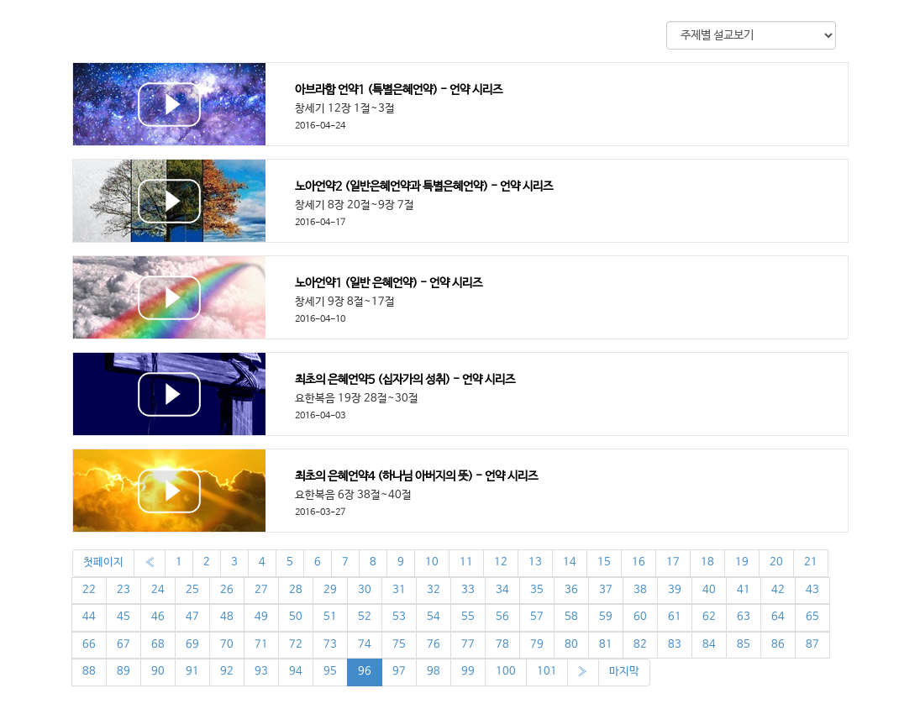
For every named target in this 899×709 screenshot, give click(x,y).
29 (330, 590)
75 (399, 644)
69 (192, 644)
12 (500, 562)
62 (709, 617)
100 (506, 671)
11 (466, 562)
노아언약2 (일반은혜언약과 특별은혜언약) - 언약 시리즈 (424, 186)
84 (709, 644)
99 (468, 671)
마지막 (624, 671)
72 (295, 644)
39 (674, 590)
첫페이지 (103, 562)
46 (158, 617)
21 (811, 562)
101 (547, 671)
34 (502, 590)
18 (707, 562)
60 (640, 617)
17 (673, 562)
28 (295, 590)
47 (192, 617)
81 (605, 644)
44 (89, 617)
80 (571, 644)
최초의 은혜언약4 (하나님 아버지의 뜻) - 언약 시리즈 (416, 476)
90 (158, 671)
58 (571, 617)
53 (399, 617)
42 (778, 590)
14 (569, 562)
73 (330, 644)
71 (261, 644)
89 (123, 671)
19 (742, 562)
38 (640, 590)
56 (502, 617)
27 (261, 590)
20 (776, 562)
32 (433, 590)
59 (605, 617)
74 (364, 644)
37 (605, 590)
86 (778, 644)
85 (743, 644)
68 (158, 644)
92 (227, 671)
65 (812, 617)
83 (674, 644)
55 (468, 617)
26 (227, 590)
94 (295, 671)
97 (399, 671)
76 (433, 644)
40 (709, 590)
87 (812, 644)
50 (295, 617)
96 (364, 671)
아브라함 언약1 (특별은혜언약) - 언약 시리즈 (398, 90)
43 (812, 590)
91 (192, 671)
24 (158, 590)
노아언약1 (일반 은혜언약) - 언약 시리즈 (388, 283)
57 (537, 617)
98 (433, 671)
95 (330, 671)
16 (638, 562)
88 (89, 671)
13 (535, 562)
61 (674, 617)
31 (399, 590)
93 (261, 671)
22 (89, 590)
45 (123, 617)
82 (640, 644)
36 (571, 590)
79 (537, 644)
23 (123, 590)
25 (192, 590)
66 (89, 644)
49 (261, 617)
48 (227, 617)
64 (778, 617)
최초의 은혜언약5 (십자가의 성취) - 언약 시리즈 (405, 379)
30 (364, 590)
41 (743, 590)
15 (604, 562)
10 (432, 562)
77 (468, 644)
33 (468, 590)
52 (364, 617)
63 (743, 617)
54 (433, 617)
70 (227, 644)
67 (123, 644)
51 (330, 617)
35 (537, 590)
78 (502, 644)
